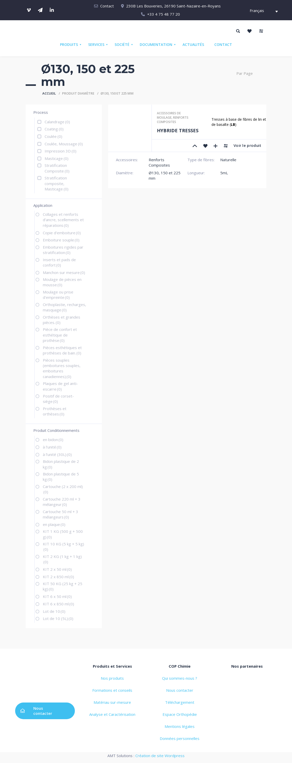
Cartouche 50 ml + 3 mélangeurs (60, 514)
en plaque (54, 524)
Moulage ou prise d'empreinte (58, 294)
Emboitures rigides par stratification (63, 250)
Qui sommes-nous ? (179, 678)
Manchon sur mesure (64, 272)
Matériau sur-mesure (112, 702)
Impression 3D (60, 151)
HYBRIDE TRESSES (177, 130)
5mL (224, 172)
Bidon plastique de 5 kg (61, 476)
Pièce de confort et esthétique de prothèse (60, 335)
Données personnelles (179, 738)
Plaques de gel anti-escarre (60, 386)
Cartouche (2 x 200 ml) (63, 489)
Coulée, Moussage (64, 143)
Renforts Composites (172, 119)
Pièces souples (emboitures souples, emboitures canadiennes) (61, 368)
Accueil (49, 93)
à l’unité (52, 447)
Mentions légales (180, 726)
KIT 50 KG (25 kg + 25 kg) (62, 586)
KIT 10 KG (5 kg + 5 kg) (63, 546)
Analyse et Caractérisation (112, 714)
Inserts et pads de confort (59, 262)
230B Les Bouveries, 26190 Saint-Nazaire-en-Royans (173, 5)
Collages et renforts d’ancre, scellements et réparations (63, 220)
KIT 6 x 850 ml (58, 603)
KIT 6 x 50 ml (57, 596)
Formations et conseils (112, 690)
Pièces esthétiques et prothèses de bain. (62, 350)
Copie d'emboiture (62, 232)
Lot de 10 (54, 611)
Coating (54, 128)
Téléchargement (179, 702)
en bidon (53, 439)
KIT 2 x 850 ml (58, 576)
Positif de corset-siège (58, 398)
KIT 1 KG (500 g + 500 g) (63, 534)
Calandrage (57, 121)
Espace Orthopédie (180, 714)
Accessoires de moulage (169, 115)
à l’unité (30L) (57, 454)
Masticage (56, 158)
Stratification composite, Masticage (56, 183)
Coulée (53, 136)
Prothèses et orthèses (54, 411)
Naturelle (228, 159)
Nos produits (112, 678)
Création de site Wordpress (160, 755)
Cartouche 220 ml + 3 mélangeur (61, 501)
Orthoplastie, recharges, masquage (64, 307)
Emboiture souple (61, 239)
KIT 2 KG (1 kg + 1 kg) (62, 559)
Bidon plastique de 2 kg (61, 464)
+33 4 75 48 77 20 (163, 14)
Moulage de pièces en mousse (62, 282)
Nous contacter (36, 711)
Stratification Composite (57, 168)
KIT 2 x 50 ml (57, 569)
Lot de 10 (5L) (58, 618)
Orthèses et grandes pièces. (61, 319)
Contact (107, 5)
